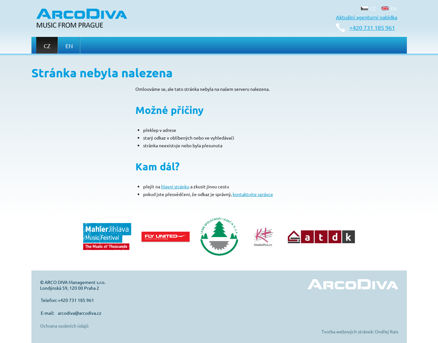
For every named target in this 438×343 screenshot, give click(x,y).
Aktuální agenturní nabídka (366, 17)
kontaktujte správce (253, 194)
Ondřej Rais (386, 331)
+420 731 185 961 (372, 27)
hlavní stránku (175, 186)
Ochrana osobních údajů (64, 326)
